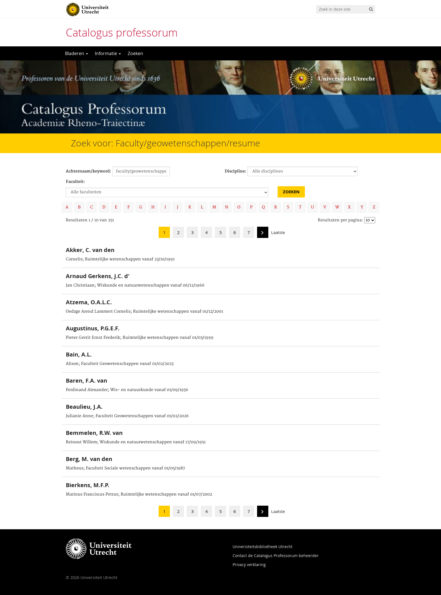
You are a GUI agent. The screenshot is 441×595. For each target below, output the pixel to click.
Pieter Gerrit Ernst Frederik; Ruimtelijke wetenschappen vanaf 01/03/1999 (139, 337)
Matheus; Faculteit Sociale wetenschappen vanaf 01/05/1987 (125, 468)
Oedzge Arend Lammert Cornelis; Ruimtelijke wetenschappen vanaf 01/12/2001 (144, 311)
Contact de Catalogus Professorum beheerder (276, 555)
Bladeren (76, 53)
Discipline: (235, 171)
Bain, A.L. (79, 354)
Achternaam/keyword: (88, 171)
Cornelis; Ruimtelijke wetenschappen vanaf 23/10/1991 (120, 259)
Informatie (108, 53)
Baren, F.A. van (86, 380)
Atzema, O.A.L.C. (89, 302)
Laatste (278, 232)
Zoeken (135, 53)
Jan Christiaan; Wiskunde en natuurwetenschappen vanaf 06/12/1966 (135, 285)
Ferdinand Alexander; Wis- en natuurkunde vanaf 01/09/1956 (127, 389)
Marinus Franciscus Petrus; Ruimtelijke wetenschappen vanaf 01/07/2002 (139, 494)
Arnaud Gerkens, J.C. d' (97, 276)
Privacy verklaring (249, 564)
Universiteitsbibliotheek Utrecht (262, 546)
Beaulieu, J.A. (84, 406)
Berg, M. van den (89, 459)
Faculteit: (75, 181)
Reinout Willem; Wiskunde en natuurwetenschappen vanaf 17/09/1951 (136, 442)
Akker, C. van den (90, 250)
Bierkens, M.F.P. (87, 485)
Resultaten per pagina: (340, 220)
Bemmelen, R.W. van (94, 433)
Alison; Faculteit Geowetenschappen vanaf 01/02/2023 (120, 363)
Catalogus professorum (122, 32)
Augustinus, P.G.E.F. (93, 328)
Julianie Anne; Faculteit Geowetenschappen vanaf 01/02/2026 (127, 416)
